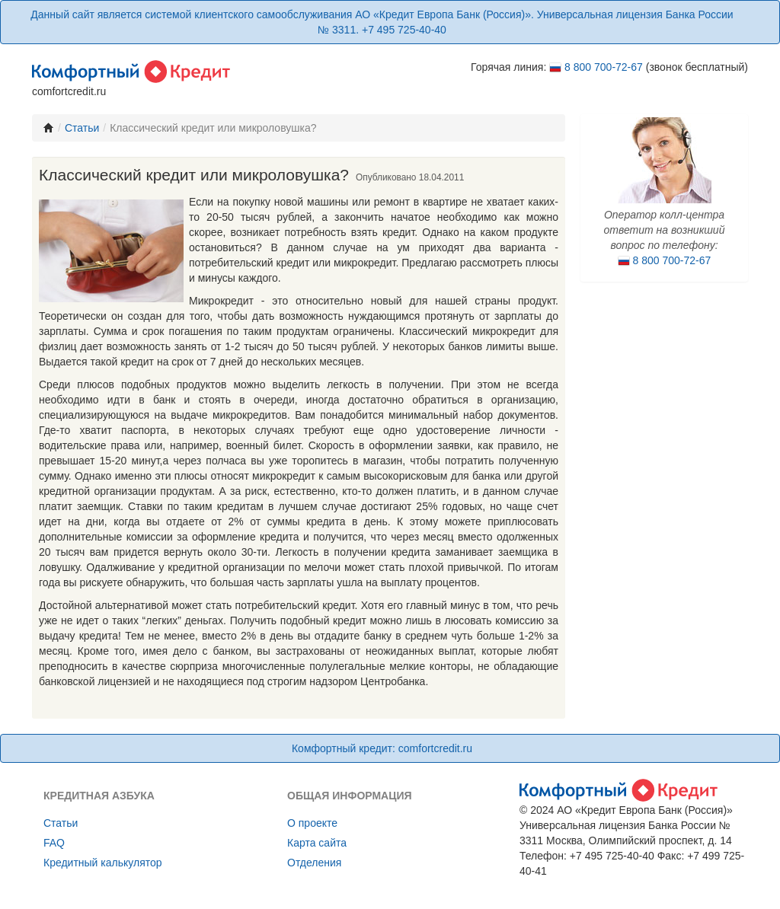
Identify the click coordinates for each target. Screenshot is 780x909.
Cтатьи (60, 823)
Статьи (82, 128)
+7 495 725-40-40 (404, 30)
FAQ (54, 843)
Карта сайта (317, 843)
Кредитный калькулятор (102, 862)
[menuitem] (146, 823)
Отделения (314, 862)
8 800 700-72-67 (603, 67)
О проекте (312, 823)
